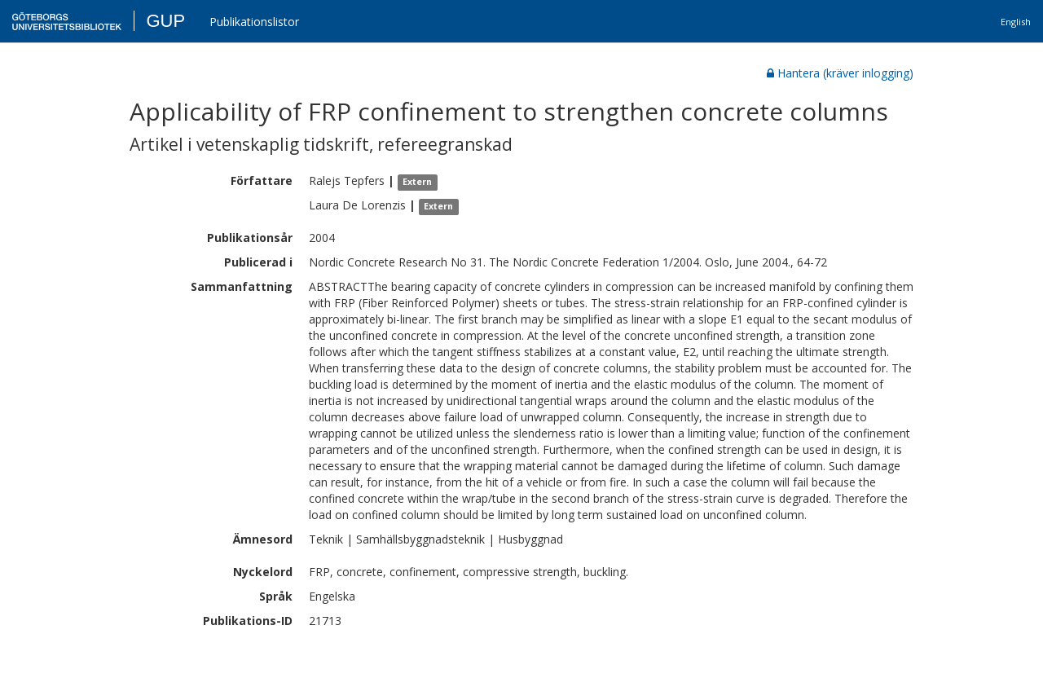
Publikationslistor (254, 21)
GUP (165, 21)
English (1016, 21)
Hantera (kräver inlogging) (840, 73)
